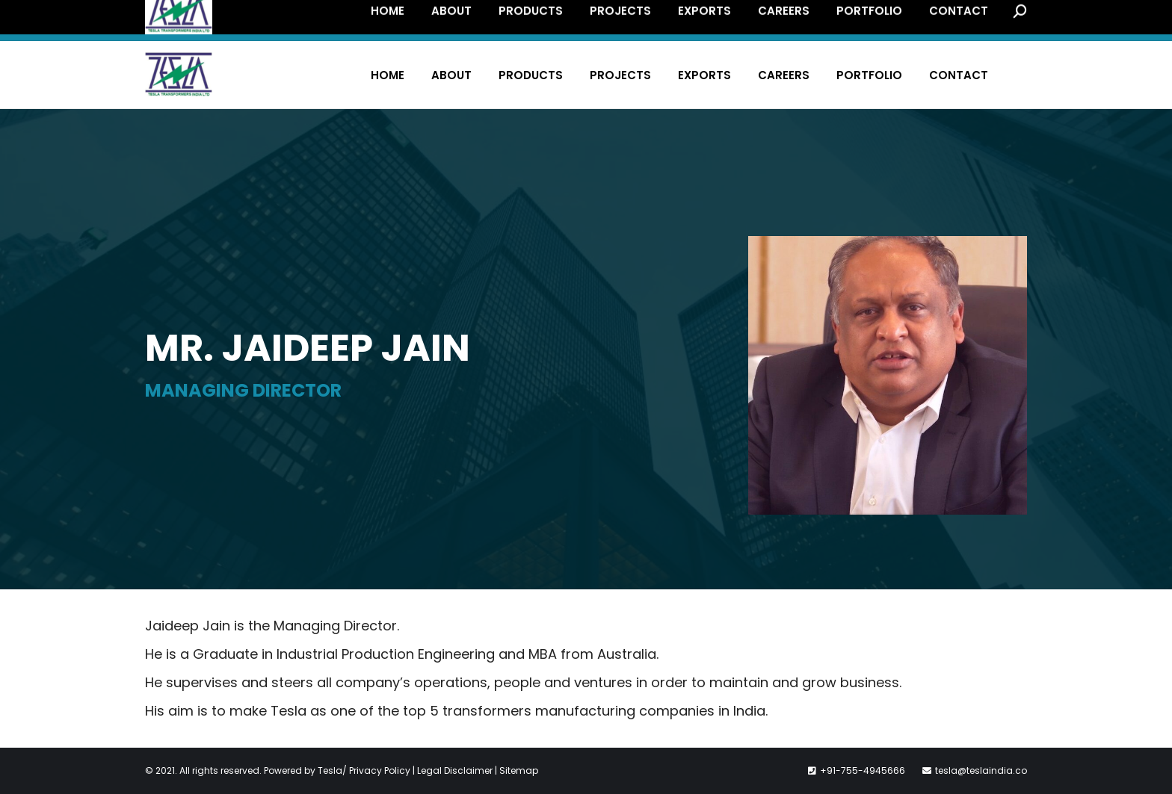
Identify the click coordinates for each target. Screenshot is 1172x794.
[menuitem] (387, 75)
